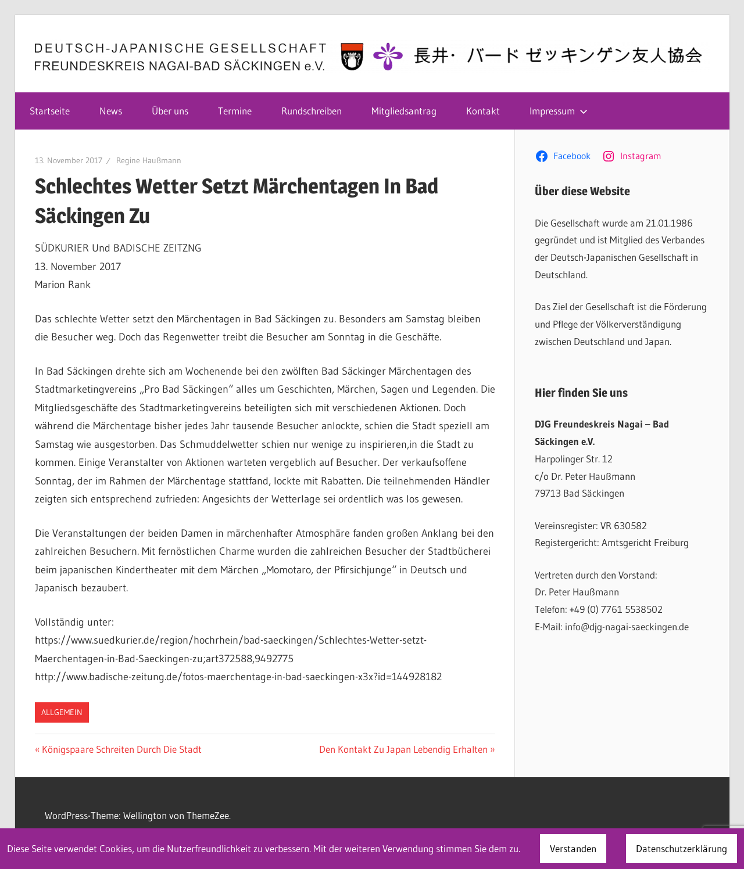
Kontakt (483, 111)
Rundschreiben (311, 111)
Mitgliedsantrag (404, 111)
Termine (235, 111)
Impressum (559, 111)
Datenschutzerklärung (681, 848)
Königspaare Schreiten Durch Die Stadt (121, 749)
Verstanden (573, 848)
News (110, 111)
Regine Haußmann (148, 160)
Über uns (170, 111)
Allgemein (62, 712)
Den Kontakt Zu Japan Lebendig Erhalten (403, 749)
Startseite (50, 111)
